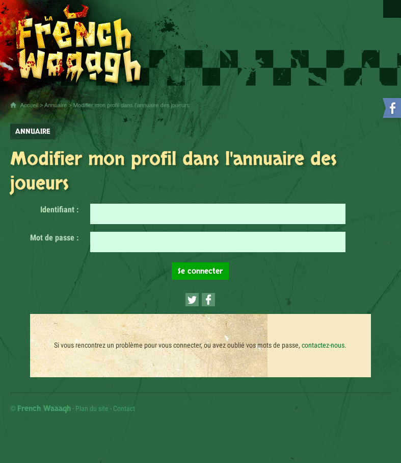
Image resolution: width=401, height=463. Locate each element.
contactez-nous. (324, 345)
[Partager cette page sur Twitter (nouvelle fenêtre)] (192, 299)
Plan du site (92, 408)
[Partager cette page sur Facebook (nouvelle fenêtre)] (208, 299)
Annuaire (55, 105)
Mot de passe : (54, 237)
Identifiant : (59, 209)
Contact (124, 408)
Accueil (29, 105)
